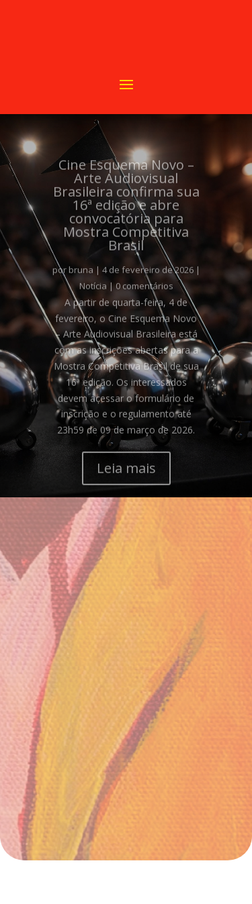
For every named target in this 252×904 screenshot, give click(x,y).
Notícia (93, 294)
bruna (81, 278)
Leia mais (126, 476)
